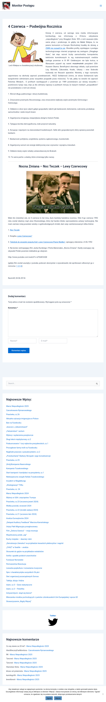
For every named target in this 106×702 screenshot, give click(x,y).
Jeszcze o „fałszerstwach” (17, 427)
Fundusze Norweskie (14, 560)
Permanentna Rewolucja (16, 564)
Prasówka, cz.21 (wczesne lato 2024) (21, 514)
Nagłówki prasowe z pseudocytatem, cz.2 (23, 452)
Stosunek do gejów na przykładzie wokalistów (25, 551)
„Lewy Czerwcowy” (24, 236)
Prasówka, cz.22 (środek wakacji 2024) (22, 510)
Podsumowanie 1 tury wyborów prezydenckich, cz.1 (27, 443)
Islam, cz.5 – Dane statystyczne (19, 585)
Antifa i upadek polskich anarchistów (21, 556)
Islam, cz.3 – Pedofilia (15, 589)
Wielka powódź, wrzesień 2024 (18, 506)
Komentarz (13, 308)
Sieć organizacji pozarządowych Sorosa (22, 576)
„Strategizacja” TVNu (14, 485)
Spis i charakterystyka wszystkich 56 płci (22, 572)
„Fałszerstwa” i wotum (15, 431)
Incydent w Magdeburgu (16, 481)
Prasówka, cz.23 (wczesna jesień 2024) (22, 501)
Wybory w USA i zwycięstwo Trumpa (21, 497)
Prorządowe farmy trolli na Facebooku (21, 448)
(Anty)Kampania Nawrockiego (18, 464)
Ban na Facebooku (13, 423)
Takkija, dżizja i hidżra (15, 580)
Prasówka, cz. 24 (13, 489)
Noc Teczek (14, 230)
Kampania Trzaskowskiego (17, 468)
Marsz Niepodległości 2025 (17, 406)
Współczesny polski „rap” (16, 535)
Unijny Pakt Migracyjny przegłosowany (22, 526)
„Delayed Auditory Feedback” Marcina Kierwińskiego (27, 522)
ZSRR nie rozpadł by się (55, 48)
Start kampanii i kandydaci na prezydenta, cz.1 (25, 473)
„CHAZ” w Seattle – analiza (17, 547)
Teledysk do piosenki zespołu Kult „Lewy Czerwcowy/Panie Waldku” (37, 242)
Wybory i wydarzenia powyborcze (19, 435)
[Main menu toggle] (100, 5)
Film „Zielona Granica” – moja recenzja (22, 531)
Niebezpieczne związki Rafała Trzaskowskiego (25, 477)
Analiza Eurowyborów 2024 (17, 518)
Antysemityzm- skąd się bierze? (19, 593)
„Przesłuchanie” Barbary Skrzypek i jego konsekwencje (28, 456)
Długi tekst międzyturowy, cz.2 (18, 439)
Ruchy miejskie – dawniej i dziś (19, 539)
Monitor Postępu (23, 5)
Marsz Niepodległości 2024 (17, 493)
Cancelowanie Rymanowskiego (19, 410)
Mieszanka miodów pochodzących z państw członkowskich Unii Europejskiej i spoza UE (42, 597)
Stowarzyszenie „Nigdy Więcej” (18, 601)
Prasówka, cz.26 (12, 414)
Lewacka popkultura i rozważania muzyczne (24, 568)
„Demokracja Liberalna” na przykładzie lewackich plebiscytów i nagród (34, 543)
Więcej (58, 698)
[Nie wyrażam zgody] (103, 694)
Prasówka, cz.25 (12, 460)
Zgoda (49, 698)
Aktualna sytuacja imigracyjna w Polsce (22, 418)
